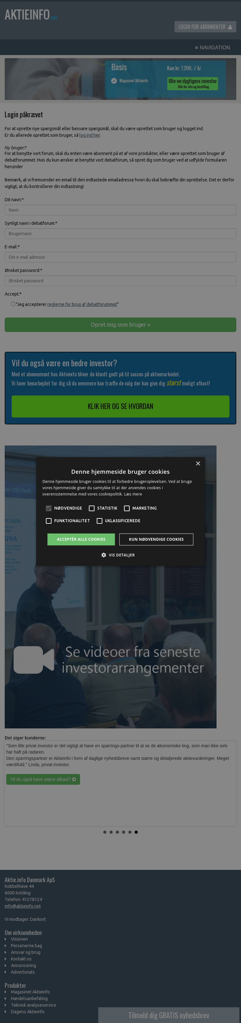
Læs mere (133, 494)
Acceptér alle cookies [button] (81, 539)
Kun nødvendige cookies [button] (156, 539)
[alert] (120, 511)
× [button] (197, 464)
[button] (120, 555)
